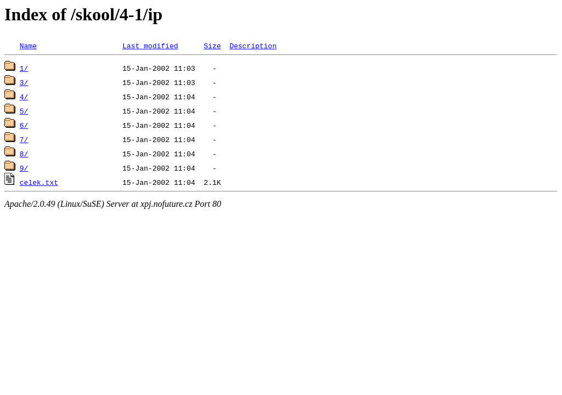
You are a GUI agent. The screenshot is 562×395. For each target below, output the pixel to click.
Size (212, 45)
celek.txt (39, 182)
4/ (24, 96)
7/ (24, 139)
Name (28, 45)
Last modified (150, 45)
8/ (24, 154)
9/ (24, 168)
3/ (24, 82)
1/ (24, 68)
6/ (24, 125)
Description (253, 45)
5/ (24, 111)
